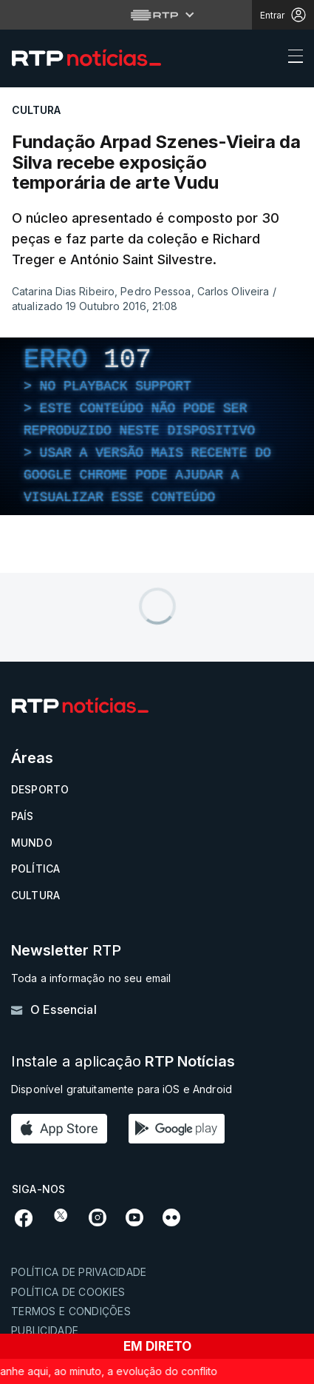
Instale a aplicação (123, 1061)
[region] (157, 425)
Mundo (31, 842)
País (22, 816)
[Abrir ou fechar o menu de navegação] (291, 58)
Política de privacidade (78, 1272)
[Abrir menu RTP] (157, 15)
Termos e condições (71, 1311)
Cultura (35, 895)
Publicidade (44, 1330)
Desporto (40, 789)
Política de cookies (68, 1292)
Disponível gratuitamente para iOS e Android (121, 1089)
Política (35, 868)
